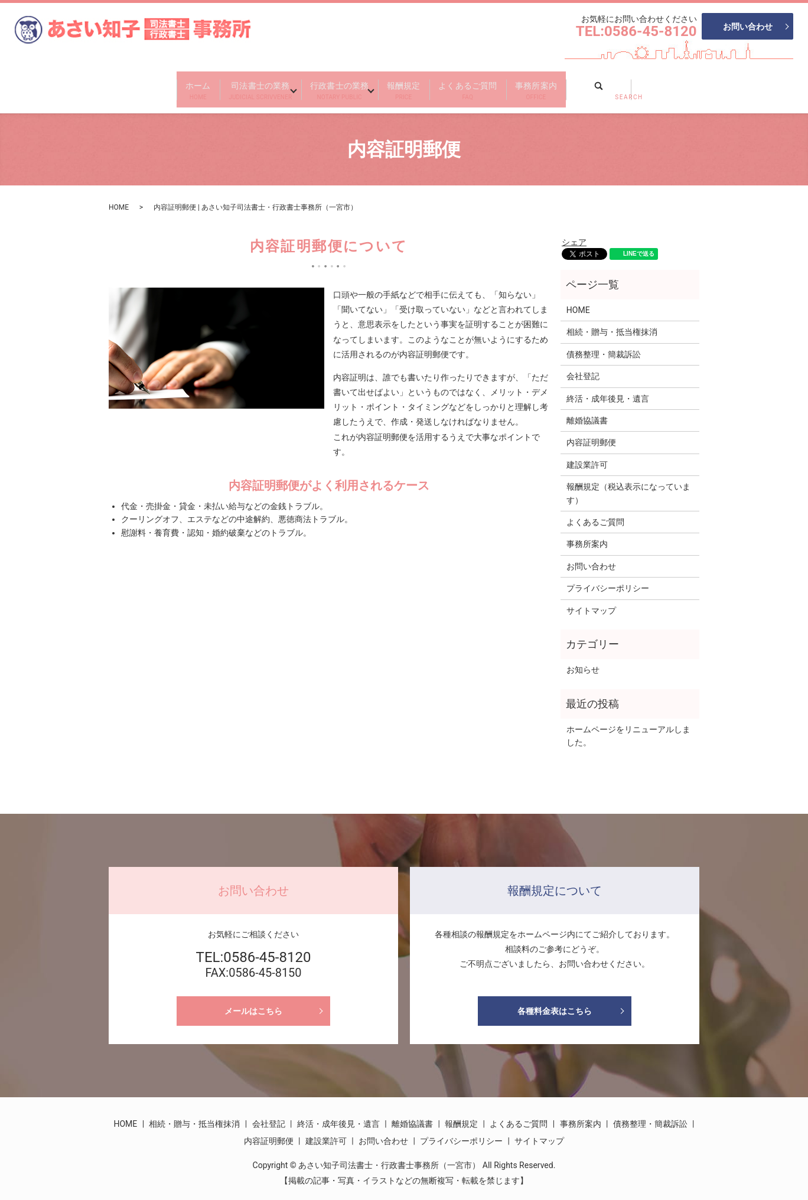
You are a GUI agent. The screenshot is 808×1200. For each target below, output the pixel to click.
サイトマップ (591, 601)
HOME (119, 198)
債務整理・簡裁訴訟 (603, 345)
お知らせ (583, 661)
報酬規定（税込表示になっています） (628, 484)
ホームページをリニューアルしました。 (628, 727)
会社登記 (583, 367)
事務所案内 (595, 86)
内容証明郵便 (591, 433)
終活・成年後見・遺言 (607, 389)
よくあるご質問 (503, 86)
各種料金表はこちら (554, 1002)
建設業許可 (587, 456)
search (677, 82)
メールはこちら (253, 1002)
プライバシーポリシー (607, 579)
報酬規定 (415, 86)
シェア (574, 233)
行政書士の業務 (328, 86)
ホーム (136, 86)
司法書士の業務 (222, 86)
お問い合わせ (748, 26)
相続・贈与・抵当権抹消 (611, 323)
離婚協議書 (587, 411)
